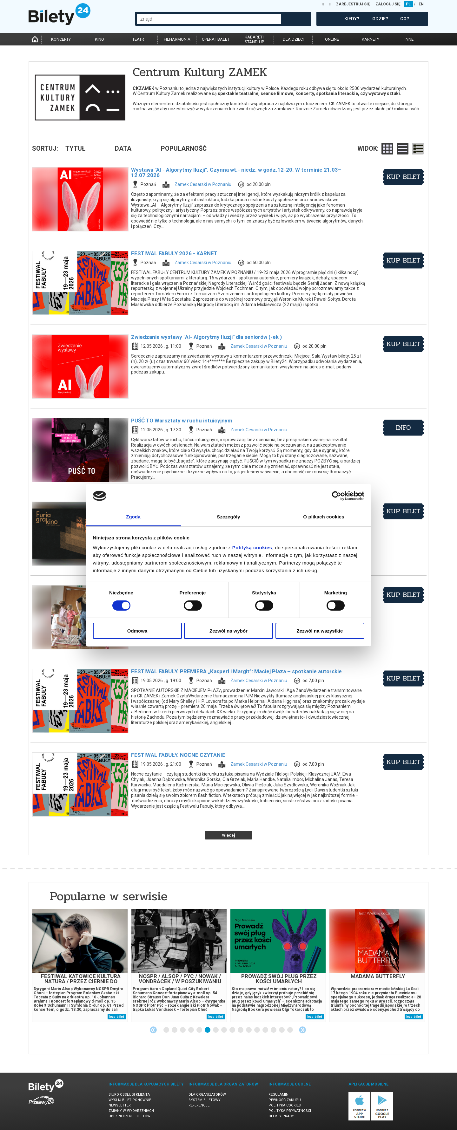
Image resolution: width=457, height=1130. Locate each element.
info (403, 427)
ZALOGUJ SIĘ (388, 4)
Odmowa (137, 630)
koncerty (61, 39)
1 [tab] (166, 1030)
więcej (228, 835)
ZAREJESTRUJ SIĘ (353, 4)
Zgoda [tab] (133, 516)
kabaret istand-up (254, 39)
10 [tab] (241, 1030)
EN (421, 4)
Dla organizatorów (207, 1094)
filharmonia (177, 39)
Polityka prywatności (289, 1111)
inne (409, 39)
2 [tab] (175, 1030)
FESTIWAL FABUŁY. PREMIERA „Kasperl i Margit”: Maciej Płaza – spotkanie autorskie (236, 671)
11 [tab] (249, 1030)
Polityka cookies (284, 1105)
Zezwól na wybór (228, 630)
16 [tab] (290, 1030)
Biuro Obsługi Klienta (129, 1094)
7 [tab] (216, 1030)
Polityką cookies (252, 547)
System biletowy (205, 1100)
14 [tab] (274, 1030)
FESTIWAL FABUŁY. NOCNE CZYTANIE (178, 755)
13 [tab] (265, 1030)
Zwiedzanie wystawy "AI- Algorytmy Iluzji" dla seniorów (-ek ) (206, 337)
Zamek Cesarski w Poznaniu (203, 184)
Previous (153, 1029)
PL (408, 4)
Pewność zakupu (284, 1100)
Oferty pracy (281, 1116)
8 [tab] (224, 1030)
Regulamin (278, 1094)
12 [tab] (257, 1030)
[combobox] (209, 19)
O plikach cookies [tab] (323, 516)
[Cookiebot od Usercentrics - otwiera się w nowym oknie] (336, 496)
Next (302, 1029)
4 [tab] (191, 1030)
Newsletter (120, 1105)
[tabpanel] (80, 965)
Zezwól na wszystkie (320, 630)
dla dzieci (293, 39)
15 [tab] (282, 1030)
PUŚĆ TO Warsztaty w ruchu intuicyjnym (181, 420)
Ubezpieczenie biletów (129, 1116)
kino (99, 39)
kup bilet (404, 176)
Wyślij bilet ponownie (130, 1100)
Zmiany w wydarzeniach (131, 1111)
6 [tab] (208, 1030)
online (332, 39)
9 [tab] (232, 1030)
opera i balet (215, 39)
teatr (138, 39)
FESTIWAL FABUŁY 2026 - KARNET (174, 253)
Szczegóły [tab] (228, 516)
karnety (370, 39)
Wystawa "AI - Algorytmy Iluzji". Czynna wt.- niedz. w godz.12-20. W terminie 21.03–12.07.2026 (236, 172)
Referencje (199, 1105)
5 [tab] (199, 1030)
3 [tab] (183, 1030)
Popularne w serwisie (108, 896)
